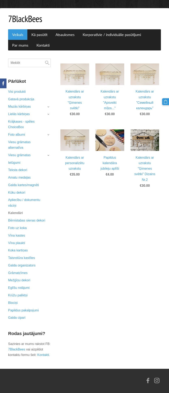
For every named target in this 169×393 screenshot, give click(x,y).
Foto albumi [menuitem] (16, 134)
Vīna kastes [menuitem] (16, 235)
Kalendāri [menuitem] (15, 213)
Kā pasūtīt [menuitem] (39, 34)
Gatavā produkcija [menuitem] (21, 99)
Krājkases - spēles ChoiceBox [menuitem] (21, 124)
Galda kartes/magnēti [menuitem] (23, 185)
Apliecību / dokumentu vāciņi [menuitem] (24, 202)
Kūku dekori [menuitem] (16, 192)
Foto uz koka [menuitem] (17, 228)
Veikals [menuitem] (17, 34)
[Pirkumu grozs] (165, 101)
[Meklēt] (29, 63)
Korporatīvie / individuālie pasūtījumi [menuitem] (112, 34)
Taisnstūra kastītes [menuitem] (21, 258)
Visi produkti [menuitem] (17, 91)
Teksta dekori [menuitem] (17, 170)
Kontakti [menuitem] (43, 45)
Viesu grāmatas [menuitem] (19, 155)
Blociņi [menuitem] (13, 303)
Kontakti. (43, 355)
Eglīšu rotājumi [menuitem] (19, 287)
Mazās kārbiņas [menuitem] (19, 106)
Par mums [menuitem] (20, 45)
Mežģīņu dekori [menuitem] (19, 280)
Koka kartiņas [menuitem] (18, 250)
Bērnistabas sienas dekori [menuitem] (26, 220)
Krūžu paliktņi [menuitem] (18, 295)
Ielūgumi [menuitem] (14, 162)
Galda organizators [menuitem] (21, 265)
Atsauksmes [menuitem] (65, 34)
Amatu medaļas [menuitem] (19, 177)
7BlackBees (17, 349)
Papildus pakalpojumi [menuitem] (23, 310)
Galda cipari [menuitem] (16, 317)
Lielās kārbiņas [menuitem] (19, 114)
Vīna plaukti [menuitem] (16, 243)
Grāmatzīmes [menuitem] (18, 273)
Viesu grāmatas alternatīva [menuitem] (19, 144)
